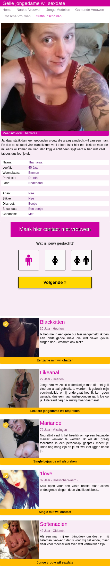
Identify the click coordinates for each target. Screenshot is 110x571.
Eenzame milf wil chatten (55, 360)
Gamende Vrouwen (89, 10)
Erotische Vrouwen (17, 16)
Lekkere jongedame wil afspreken (55, 411)
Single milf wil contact (55, 512)
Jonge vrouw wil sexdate (55, 562)
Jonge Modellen (58, 10)
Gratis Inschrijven (49, 16)
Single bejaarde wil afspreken (55, 461)
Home (7, 10)
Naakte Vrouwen (29, 10)
